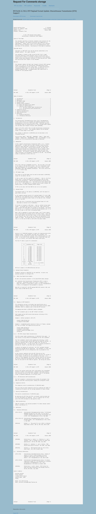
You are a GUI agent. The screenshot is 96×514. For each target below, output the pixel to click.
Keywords (37, 6)
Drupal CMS (15, 513)
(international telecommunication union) (44, 19)
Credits (44, 6)
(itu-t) (56, 19)
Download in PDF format (19, 16)
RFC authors (28, 6)
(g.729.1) (32, 19)
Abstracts (51, 6)
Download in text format (36, 16)
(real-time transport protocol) (65, 19)
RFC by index (18, 6)
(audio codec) (26, 19)
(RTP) (74, 19)
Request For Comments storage (29, 1)
